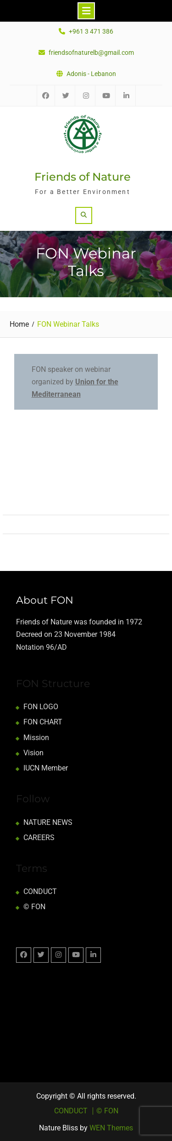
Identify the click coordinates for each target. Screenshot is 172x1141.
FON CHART (42, 722)
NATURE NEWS (47, 822)
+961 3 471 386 (91, 31)
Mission (36, 737)
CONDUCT (40, 891)
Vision (33, 752)
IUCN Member (45, 768)
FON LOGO (40, 706)
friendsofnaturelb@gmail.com (91, 52)
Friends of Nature (82, 176)
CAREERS (39, 837)
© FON (34, 906)
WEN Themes (111, 1127)
